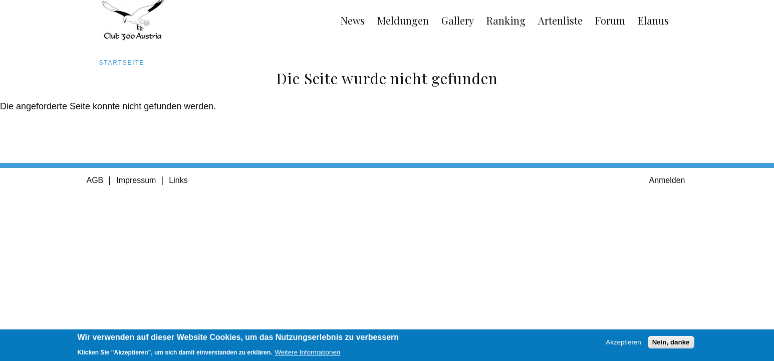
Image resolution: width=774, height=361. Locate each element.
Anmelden (667, 180)
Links (178, 180)
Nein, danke (671, 344)
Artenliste (560, 20)
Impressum (136, 180)
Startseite (122, 62)
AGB (95, 180)
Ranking (506, 20)
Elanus (653, 20)
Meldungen (403, 20)
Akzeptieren (623, 344)
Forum (610, 20)
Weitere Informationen (307, 354)
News (353, 20)
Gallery (457, 20)
